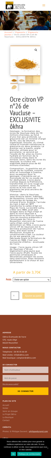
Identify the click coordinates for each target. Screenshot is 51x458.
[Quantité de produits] (15, 296)
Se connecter (25, 391)
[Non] (47, 448)
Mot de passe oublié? (10, 384)
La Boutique (8, 417)
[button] (35, 50)
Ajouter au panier (33, 295)
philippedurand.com (38, 431)
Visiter (5, 408)
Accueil (8, 32)
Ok (13, 454)
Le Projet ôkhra (9, 414)
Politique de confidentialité (29, 454)
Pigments (20, 32)
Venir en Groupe (10, 411)
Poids (8, 279)
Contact (6, 420)
